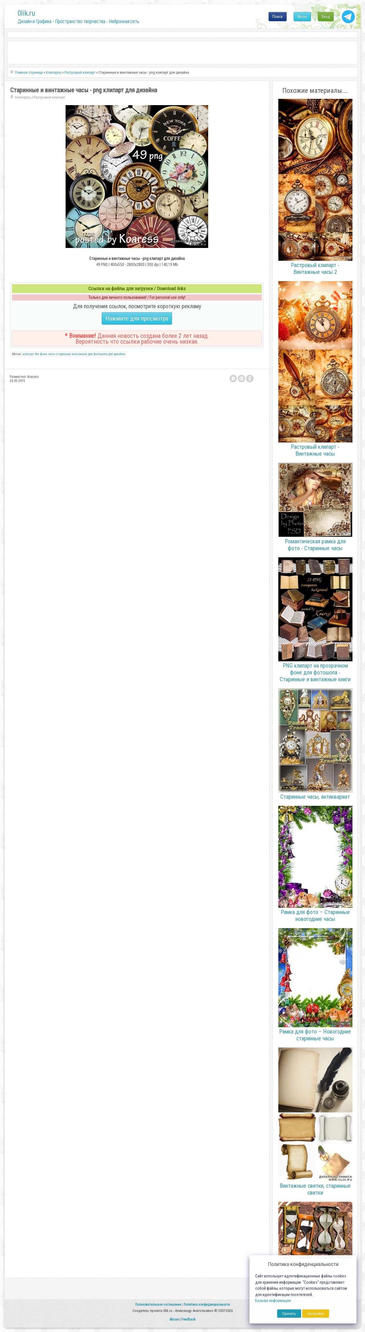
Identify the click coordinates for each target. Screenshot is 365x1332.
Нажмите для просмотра (137, 318)
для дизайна (116, 354)
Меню (302, 16)
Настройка (315, 1313)
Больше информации (273, 1300)
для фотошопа (98, 354)
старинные (63, 354)
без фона (41, 354)
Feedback (188, 1319)
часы (51, 354)
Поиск (277, 16)
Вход (326, 16)
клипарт (28, 354)
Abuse (174, 1319)
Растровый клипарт (49, 97)
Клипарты (23, 97)
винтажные (79, 354)
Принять (289, 1313)
